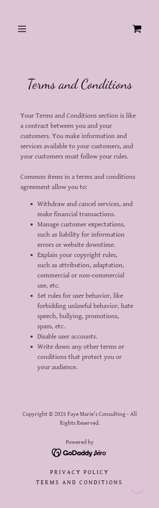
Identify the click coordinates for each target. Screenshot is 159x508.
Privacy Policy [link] (79, 472)
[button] (23, 28)
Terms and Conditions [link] (79, 482)
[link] (136, 28)
